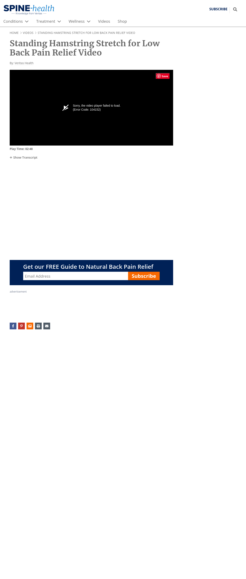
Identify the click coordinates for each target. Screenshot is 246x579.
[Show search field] (235, 9)
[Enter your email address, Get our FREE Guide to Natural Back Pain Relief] (75, 276)
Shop (122, 21)
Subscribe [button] (218, 9)
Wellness (77, 21)
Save (165, 76)
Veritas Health (24, 63)
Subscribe (144, 275)
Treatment (45, 21)
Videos (104, 21)
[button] (30, 326)
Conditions (13, 21)
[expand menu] (27, 21)
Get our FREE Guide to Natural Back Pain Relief (88, 266)
